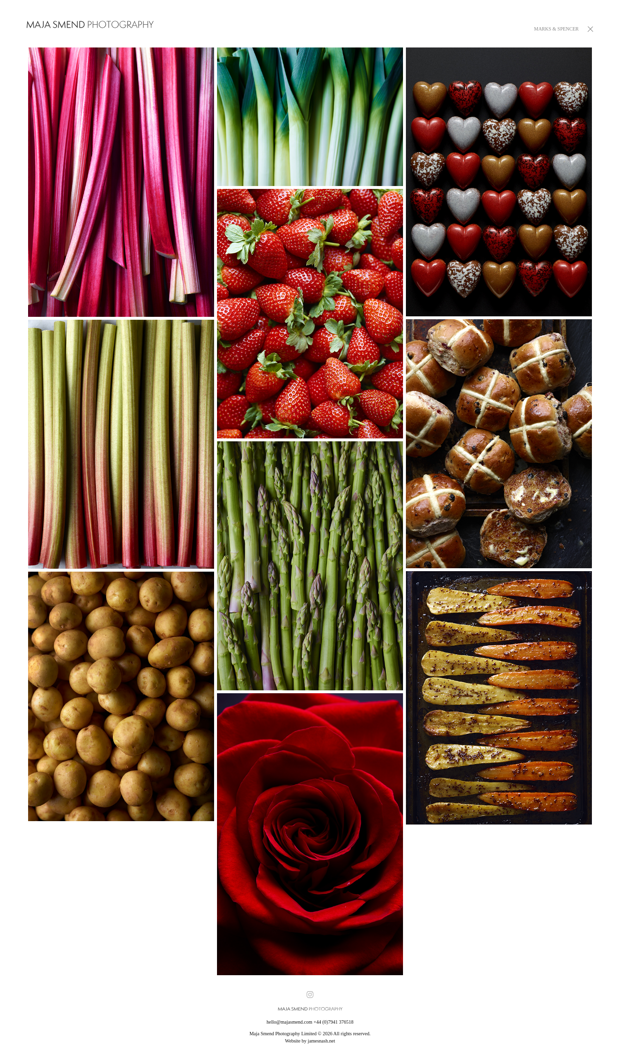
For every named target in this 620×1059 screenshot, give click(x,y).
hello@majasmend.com (289, 1022)
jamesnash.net (321, 1040)
